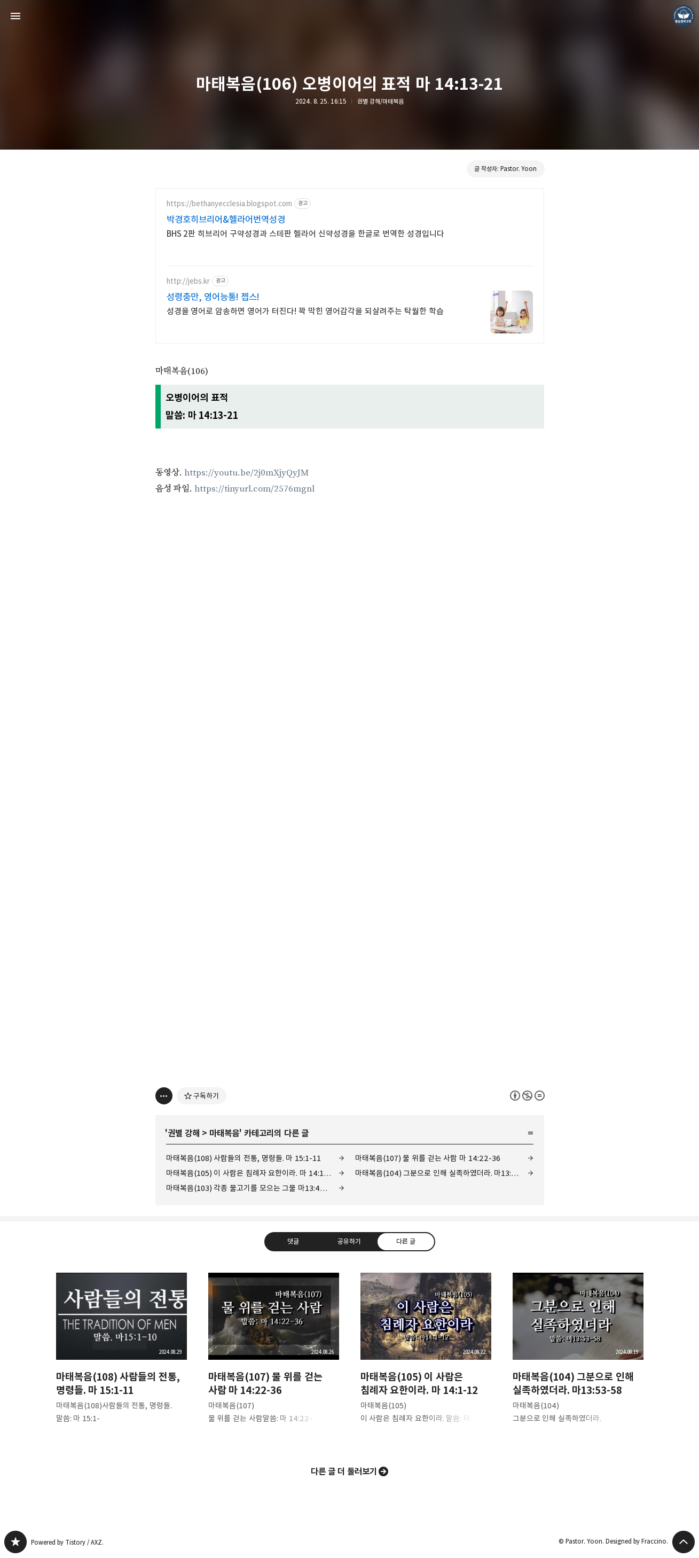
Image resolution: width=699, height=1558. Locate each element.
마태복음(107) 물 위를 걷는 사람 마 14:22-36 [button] (274, 1357)
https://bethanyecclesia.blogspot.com (229, 203)
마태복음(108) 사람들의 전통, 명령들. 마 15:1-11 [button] (121, 1357)
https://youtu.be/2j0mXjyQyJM (246, 473)
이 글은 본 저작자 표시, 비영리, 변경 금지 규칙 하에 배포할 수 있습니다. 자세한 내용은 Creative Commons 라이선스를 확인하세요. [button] (527, 1095)
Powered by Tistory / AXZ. (67, 1542)
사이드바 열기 (15, 16)
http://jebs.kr (188, 281)
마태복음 (224, 1133)
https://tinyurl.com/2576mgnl (254, 489)
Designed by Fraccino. (637, 1541)
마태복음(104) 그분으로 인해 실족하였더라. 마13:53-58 (443, 1173)
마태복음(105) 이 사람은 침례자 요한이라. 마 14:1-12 (251, 1173)
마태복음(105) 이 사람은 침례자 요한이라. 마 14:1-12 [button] (426, 1357)
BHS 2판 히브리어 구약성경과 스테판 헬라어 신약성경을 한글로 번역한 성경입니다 (306, 234)
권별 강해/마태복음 (380, 101)
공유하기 (349, 1241)
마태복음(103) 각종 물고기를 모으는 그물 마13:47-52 (251, 1188)
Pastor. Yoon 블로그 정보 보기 (683, 16)
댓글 (293, 1241)
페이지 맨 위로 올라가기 (683, 1542)
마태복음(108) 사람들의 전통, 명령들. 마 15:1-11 (243, 1158)
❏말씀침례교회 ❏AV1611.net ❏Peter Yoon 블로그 (15, 1542)
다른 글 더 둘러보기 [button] (344, 1471)
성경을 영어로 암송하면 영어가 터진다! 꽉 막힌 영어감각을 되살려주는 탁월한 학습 (305, 311)
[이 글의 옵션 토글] (163, 1095)
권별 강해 (184, 1133)
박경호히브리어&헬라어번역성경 (226, 219)
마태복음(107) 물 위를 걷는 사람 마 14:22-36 (427, 1158)
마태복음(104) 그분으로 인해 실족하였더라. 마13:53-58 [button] (578, 1357)
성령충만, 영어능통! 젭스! (213, 297)
